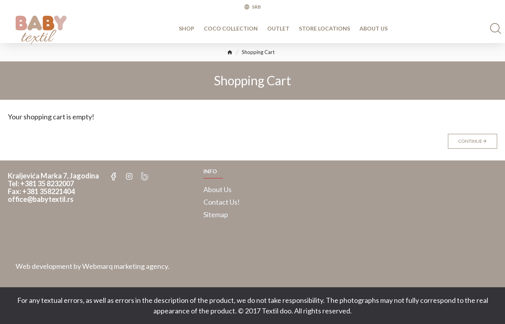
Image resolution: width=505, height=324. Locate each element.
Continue (470, 141)
